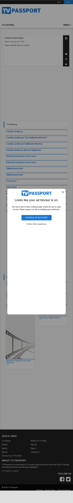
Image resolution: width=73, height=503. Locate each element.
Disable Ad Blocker (36, 217)
